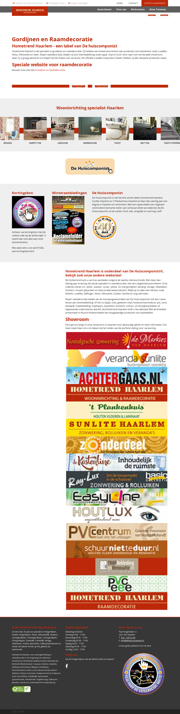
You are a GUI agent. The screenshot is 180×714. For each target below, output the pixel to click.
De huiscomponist (99, 46)
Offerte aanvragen (154, 3)
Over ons (121, 9)
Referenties (138, 9)
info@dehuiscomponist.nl (132, 640)
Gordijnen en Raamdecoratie (50, 70)
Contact (133, 3)
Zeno (22, 711)
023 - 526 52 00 (128, 637)
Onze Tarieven (157, 9)
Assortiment (104, 9)
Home (119, 3)
